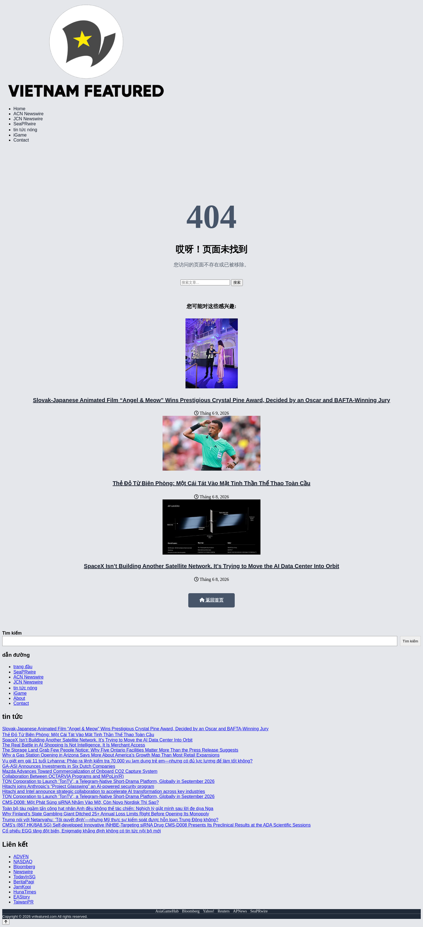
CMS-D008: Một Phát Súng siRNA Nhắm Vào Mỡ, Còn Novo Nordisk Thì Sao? (80, 802)
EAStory (21, 897)
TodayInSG (24, 876)
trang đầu (22, 666)
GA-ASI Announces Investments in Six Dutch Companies (58, 766)
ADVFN (21, 856)
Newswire (23, 871)
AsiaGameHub (166, 911)
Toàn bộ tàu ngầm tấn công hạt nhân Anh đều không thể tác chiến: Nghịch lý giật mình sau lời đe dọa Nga (107, 808)
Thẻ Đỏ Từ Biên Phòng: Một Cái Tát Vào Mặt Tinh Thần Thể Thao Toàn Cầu (212, 483)
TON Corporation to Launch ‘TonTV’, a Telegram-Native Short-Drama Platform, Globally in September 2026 (108, 781)
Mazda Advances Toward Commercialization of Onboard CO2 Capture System (80, 771)
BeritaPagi (23, 881)
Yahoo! (208, 911)
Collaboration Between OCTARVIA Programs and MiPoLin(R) (63, 776)
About (19, 698)
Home (19, 108)
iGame (20, 135)
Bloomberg (24, 866)
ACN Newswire (28, 113)
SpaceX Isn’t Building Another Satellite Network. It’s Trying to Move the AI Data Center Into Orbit (211, 566)
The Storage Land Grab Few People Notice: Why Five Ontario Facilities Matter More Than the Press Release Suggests (120, 750)
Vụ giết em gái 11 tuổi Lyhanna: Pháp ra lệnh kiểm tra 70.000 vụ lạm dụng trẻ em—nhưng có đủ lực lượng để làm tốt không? (127, 761)
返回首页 (211, 600)
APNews (240, 911)
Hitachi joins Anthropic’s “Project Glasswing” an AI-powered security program (78, 786)
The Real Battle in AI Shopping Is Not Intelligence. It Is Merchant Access (73, 745)
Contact (21, 140)
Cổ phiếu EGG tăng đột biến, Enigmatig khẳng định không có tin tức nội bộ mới (81, 831)
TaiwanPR (23, 902)
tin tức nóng (25, 129)
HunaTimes (24, 892)
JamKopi (22, 886)
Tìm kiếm (12, 633)
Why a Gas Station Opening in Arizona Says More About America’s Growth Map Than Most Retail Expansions (111, 755)
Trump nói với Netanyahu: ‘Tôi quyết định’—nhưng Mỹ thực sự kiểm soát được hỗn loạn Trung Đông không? (110, 819)
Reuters (224, 911)
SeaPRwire (24, 123)
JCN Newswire (28, 118)
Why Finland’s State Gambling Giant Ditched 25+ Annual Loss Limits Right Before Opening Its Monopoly (105, 813)
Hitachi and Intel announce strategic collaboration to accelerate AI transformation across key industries (103, 791)
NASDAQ (22, 861)
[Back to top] (6, 922)
